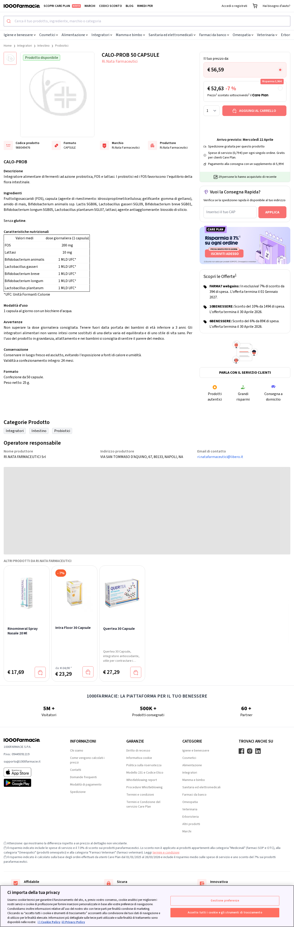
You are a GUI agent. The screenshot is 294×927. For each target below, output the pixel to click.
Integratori (101, 34)
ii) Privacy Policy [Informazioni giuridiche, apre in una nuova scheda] (73, 922)
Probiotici (61, 45)
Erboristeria (190, 816)
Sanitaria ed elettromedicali (172, 34)
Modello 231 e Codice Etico (144, 772)
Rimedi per (145, 6)
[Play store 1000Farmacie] (29, 783)
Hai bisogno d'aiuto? (276, 6)
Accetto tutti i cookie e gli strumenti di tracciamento (225, 912)
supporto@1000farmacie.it (22, 761)
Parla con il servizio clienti (245, 372)
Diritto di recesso (138, 750)
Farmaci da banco (214, 34)
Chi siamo (76, 750)
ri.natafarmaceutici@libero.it (220, 456)
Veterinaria (267, 34)
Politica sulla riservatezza (143, 765)
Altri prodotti (191, 824)
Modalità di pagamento (86, 784)
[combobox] (147, 21)
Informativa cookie (139, 758)
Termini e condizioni (140, 794)
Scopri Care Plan (62, 6)
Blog (129, 6)
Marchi (90, 6)
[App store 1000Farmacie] (29, 772)
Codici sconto (110, 6)
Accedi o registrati (234, 6)
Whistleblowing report (141, 780)
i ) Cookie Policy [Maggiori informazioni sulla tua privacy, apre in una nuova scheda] (49, 922)
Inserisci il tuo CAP (220, 212)
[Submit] (9, 21)
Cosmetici (48, 34)
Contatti (75, 770)
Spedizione (78, 792)
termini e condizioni (166, 852)
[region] (147, 906)
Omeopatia (243, 34)
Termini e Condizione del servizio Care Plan (143, 804)
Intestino (43, 45)
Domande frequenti (83, 777)
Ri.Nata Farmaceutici (120, 61)
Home (8, 45)
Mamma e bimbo (130, 34)
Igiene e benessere (20, 34)
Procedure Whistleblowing (144, 787)
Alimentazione (75, 34)
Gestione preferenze (225, 901)
